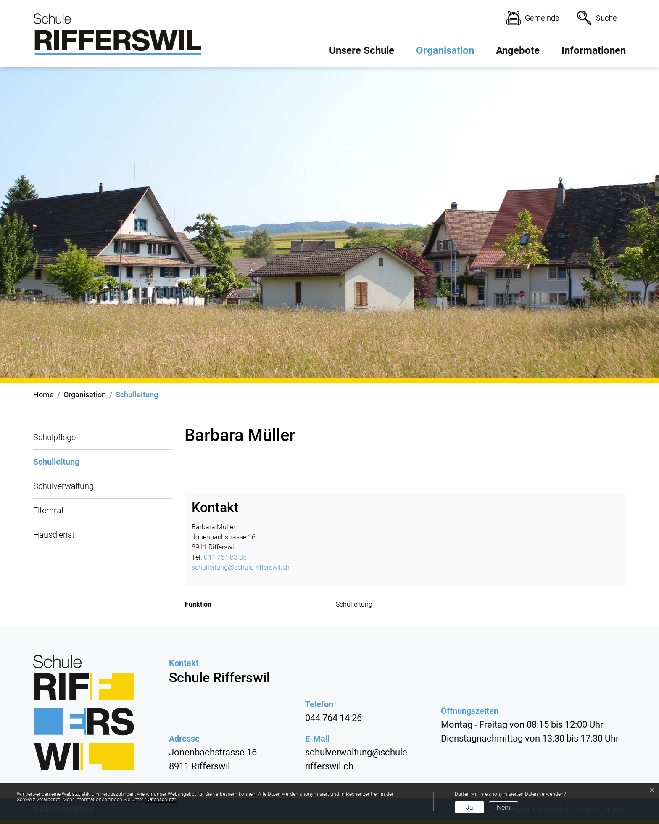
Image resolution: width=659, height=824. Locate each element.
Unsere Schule (361, 50)
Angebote (518, 50)
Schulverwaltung (63, 486)
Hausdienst (53, 535)
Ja (469, 807)
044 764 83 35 (225, 557)
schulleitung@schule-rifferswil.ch (241, 567)
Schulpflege (54, 437)
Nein (503, 807)
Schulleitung (56, 465)
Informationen (593, 50)
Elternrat (48, 510)
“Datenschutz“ (160, 800)
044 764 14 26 (333, 718)
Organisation (445, 50)
